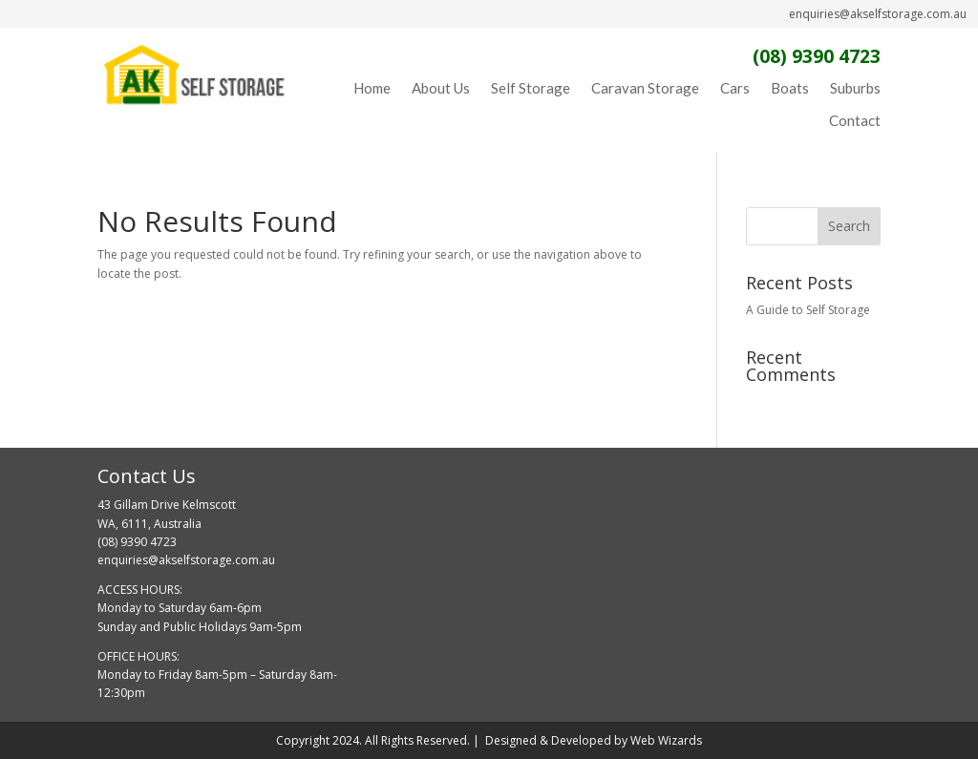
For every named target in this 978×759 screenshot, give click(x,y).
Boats (790, 87)
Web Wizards (666, 740)
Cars (735, 87)
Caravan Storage (645, 87)
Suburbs (855, 87)
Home (372, 87)
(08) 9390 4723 (817, 56)
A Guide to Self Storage (808, 310)
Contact (855, 120)
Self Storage (530, 87)
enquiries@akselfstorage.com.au (878, 14)
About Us (441, 87)
